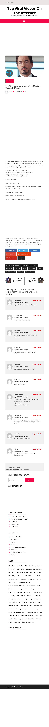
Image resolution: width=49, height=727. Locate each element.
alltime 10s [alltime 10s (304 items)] (18, 569)
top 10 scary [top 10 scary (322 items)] (26, 605)
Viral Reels (14, 550)
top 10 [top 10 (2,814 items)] (12, 602)
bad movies (24, 265)
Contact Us (14, 527)
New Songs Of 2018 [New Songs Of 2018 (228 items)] (24, 595)
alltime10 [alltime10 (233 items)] (29, 566)
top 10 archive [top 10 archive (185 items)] (35, 602)
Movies (13, 542)
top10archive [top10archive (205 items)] (19, 612)
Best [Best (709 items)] (11, 572)
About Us (14, 521)
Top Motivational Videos (18, 547)
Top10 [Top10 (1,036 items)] (23, 602)
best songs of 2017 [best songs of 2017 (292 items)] (24, 572)
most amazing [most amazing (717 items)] (25, 582)
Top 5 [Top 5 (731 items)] (28, 599)
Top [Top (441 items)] (20, 599)
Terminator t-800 (30, 271)
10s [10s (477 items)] (19, 566)
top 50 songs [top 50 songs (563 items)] (33, 612)
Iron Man (40, 268)
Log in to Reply (36, 300)
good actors (32, 268)
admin (10, 91)
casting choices (33, 265)
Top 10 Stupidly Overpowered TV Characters (17, 280)
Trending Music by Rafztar (19, 519)
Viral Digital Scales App (18, 516)
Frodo (24, 268)
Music (13, 544)
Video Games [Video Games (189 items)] (28, 622)
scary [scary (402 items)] (11, 599)
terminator (20, 271)
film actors (17, 268)
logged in (15, 469)
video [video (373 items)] (16, 622)
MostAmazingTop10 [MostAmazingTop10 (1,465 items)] (16, 585)
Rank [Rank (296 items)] (37, 595)
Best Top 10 (9, 81)
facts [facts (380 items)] (36, 575)
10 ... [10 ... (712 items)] (11, 566)
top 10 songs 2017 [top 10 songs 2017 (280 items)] (20, 609)
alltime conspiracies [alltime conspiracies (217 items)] (34, 569)
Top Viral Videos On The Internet (24, 10)
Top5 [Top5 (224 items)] (37, 599)
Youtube (13, 555)
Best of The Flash (16, 537)
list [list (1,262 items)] (23, 579)
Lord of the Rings (10, 271)
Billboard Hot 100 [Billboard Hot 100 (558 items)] (24, 575)
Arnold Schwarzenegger (12, 265)
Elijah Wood (9, 268)
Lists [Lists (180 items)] (31, 579)
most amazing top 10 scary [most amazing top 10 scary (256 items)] (23, 589)
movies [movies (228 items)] (28, 592)
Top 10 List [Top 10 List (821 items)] (13, 605)
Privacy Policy (15, 524)
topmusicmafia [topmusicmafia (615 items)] (27, 615)
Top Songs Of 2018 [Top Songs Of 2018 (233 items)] (26, 619)
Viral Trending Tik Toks (18, 552)
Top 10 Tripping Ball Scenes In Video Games (31, 280)
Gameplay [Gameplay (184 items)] (13, 579)
